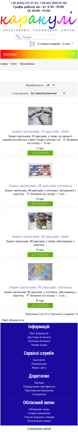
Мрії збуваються (27, 63)
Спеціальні (39, 394)
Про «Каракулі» (39, 333)
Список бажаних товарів (39, 417)
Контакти (39, 359)
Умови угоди (39, 344)
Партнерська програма (39, 390)
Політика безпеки (39, 341)
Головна (4, 63)
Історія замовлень (39, 413)
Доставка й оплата (39, 337)
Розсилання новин (39, 420)
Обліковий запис (39, 409)
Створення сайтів (39, 428)
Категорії (10, 54)
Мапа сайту (39, 367)
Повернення (39, 363)
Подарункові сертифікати (39, 386)
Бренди (39, 382)
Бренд (14, 63)
